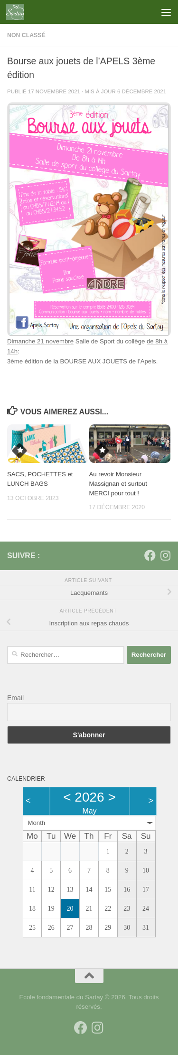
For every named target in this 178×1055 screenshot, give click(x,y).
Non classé (26, 35)
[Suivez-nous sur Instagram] (165, 555)
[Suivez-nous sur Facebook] (150, 555)
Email (15, 698)
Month (37, 822)
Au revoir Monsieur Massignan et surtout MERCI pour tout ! (118, 484)
